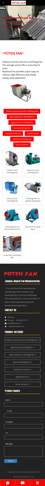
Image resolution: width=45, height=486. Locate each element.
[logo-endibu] (20, 273)
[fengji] (22, 93)
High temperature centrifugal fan (22, 117)
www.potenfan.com (16, 326)
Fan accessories (22, 145)
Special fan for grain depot (33, 228)
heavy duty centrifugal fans (12, 256)
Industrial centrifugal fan (22, 139)
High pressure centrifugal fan (22, 122)
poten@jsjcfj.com (14, 323)
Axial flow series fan (13, 133)
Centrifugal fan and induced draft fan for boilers (12, 228)
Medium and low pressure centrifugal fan (22, 111)
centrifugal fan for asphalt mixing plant (33, 199)
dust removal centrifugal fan (12, 199)
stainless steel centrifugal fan (12, 171)
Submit (10, 461)
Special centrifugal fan (21, 128)
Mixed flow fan (33, 133)
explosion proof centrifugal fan (33, 171)
